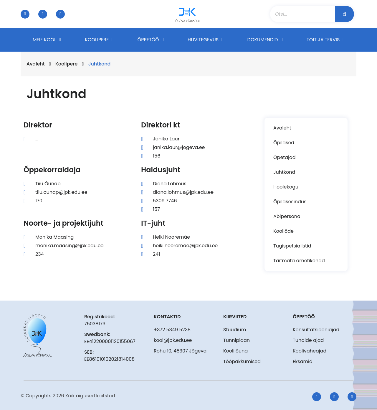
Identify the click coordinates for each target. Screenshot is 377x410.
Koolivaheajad (309, 350)
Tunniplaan (236, 340)
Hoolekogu (285, 186)
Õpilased (283, 142)
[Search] (344, 14)
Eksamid (302, 361)
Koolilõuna (235, 350)
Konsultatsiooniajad (316, 329)
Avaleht (36, 63)
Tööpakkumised (242, 361)
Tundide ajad (308, 340)
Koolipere (66, 63)
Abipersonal (287, 216)
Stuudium (234, 329)
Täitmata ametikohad (299, 260)
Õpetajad (284, 157)
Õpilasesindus (289, 201)
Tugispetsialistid (292, 245)
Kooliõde (283, 231)
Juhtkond (284, 172)
